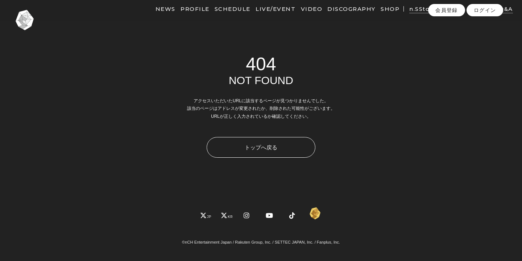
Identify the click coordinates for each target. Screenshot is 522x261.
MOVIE (442, 17)
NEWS (155, 17)
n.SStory (412, 17)
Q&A (496, 17)
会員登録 (446, 32)
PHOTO (471, 17)
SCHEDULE (222, 17)
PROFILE (184, 17)
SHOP (379, 17)
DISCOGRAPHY (341, 17)
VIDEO (301, 17)
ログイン (485, 32)
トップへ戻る (261, 147)
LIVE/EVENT (265, 17)
